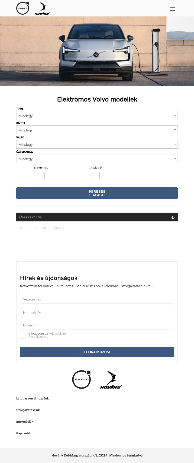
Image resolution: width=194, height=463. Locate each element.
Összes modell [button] (97, 217)
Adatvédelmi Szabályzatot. (47, 334)
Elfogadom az (47, 335)
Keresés (97, 193)
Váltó (20, 137)
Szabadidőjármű (32, 227)
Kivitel (21, 123)
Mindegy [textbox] (25, 115)
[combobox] (97, 115)
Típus (19, 108)
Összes (59, 227)
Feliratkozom (97, 352)
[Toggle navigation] (114, 8)
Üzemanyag (24, 151)
